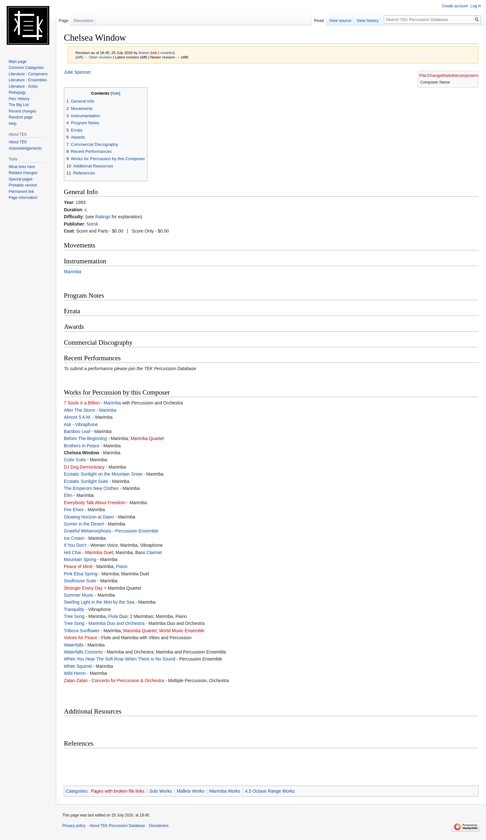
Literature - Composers (28, 74)
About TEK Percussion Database (117, 825)
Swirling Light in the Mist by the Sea (99, 602)
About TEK (18, 142)
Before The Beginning (85, 438)
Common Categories (26, 67)
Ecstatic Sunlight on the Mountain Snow (103, 474)
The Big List (19, 105)
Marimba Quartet (147, 438)
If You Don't (75, 545)
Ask (67, 424)
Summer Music (78, 595)
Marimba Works (224, 791)
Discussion (83, 20)
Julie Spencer (77, 72)
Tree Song (74, 616)
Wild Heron (75, 673)
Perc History (19, 99)
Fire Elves (74, 509)
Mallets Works (191, 791)
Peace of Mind (78, 566)
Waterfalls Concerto (83, 651)
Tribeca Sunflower (81, 630)
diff (79, 57)
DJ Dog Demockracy (84, 467)
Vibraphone (86, 424)
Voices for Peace (80, 637)
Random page (20, 117)
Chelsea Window (81, 452)
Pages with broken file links (118, 791)
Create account (455, 6)
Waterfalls (74, 644)
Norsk (92, 224)
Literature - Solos (23, 86)
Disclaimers (159, 825)
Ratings (102, 216)
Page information (23, 197)
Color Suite (75, 459)
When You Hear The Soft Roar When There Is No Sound (119, 658)
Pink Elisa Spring (81, 573)
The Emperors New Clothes (91, 488)
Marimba (72, 271)
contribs (166, 53)
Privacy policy (73, 825)
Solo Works (160, 791)
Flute (113, 616)
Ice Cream (74, 538)
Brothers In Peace (81, 445)
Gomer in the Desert (84, 523)
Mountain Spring (80, 559)
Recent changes (22, 111)
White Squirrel (78, 666)
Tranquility (74, 609)
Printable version (23, 185)
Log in (475, 6)
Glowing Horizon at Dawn (89, 516)
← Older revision (98, 57)
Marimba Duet (99, 552)
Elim (68, 495)
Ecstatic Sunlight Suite (86, 481)
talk (154, 53)
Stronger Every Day (83, 588)
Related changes (23, 173)
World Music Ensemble (182, 630)
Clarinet (154, 552)
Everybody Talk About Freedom (94, 502)
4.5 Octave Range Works (270, 791)
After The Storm (79, 410)
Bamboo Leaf (77, 431)
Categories (76, 791)
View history (367, 20)
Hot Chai (72, 552)
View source (340, 20)
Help (13, 123)
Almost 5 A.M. (77, 417)
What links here (22, 167)
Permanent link (21, 191)
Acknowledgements (25, 148)
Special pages (20, 179)
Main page (17, 61)
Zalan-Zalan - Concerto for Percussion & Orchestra (114, 680)
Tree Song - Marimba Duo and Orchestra (104, 623)
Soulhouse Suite (80, 580)
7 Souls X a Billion (82, 402)
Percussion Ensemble (136, 530)
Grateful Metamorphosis (87, 530)
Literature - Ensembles (28, 80)
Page (63, 20)
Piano (121, 566)
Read (319, 20)
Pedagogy (17, 92)
